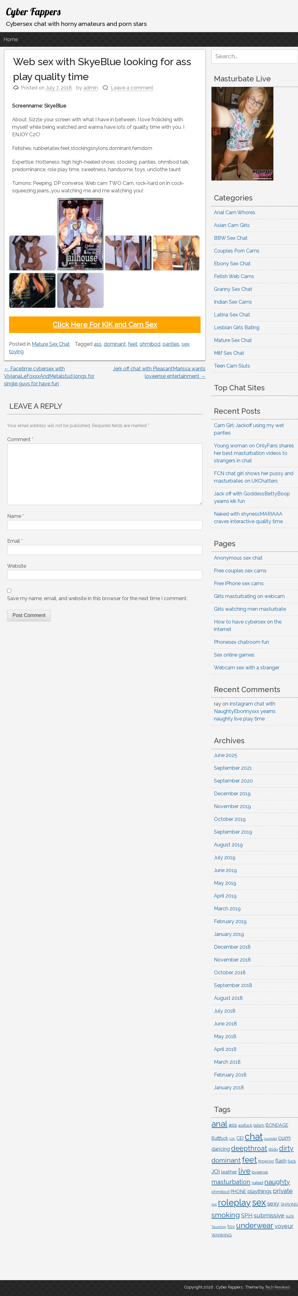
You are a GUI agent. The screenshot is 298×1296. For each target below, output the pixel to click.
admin (90, 88)
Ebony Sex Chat (232, 264)
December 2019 (232, 794)
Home (10, 39)
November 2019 (232, 806)
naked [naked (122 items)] (257, 1182)
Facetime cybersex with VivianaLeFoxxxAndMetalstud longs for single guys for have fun (49, 376)
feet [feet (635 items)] (249, 1159)
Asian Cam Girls (232, 225)
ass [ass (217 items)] (233, 1125)
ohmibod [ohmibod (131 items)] (220, 1191)
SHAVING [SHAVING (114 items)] (289, 1204)
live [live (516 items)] (244, 1171)
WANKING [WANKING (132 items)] (221, 1234)
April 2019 (225, 896)
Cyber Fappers (33, 11)
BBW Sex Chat (231, 238)
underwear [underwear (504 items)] (254, 1225)
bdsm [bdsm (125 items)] (258, 1125)
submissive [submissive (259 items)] (269, 1215)
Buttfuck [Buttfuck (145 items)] (219, 1138)
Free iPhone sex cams (239, 583)
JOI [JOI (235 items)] (215, 1171)
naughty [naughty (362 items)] (277, 1182)
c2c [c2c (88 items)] (232, 1138)
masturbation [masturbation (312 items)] (230, 1182)
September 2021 (233, 768)
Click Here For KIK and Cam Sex (105, 324)
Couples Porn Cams (236, 251)
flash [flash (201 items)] (280, 1161)
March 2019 (227, 909)
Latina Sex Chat (232, 315)
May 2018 (225, 1036)
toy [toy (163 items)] (231, 1226)
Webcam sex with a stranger (246, 668)
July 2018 (224, 1011)
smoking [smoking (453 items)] (225, 1215)
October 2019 (230, 819)
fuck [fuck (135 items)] (292, 1161)
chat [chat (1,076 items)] (254, 1136)
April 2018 (225, 1049)
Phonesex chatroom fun (241, 642)
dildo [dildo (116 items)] (273, 1149)
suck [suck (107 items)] (290, 1216)
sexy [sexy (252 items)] (273, 1203)
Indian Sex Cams (233, 302)
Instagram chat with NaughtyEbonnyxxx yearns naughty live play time (245, 711)
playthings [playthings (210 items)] (260, 1191)
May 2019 (225, 883)
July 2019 (224, 857)
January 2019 (229, 934)
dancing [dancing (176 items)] (220, 1149)
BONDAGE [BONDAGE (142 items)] (277, 1125)
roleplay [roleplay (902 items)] (234, 1202)
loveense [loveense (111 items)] (260, 1172)
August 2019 (228, 845)
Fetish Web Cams (234, 276)
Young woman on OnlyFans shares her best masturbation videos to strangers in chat (254, 453)
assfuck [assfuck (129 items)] (245, 1125)
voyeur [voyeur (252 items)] (284, 1226)
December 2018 (232, 947)
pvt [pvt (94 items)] (214, 1204)
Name (15, 516)
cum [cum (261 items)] (284, 1137)
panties (171, 344)
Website (16, 566)
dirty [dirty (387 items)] (286, 1148)
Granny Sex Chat (233, 289)
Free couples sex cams (240, 571)
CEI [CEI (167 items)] (240, 1138)
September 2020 (233, 781)
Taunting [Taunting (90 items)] (218, 1227)
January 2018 (229, 1088)
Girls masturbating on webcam (249, 596)
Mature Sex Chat (51, 344)
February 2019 (230, 921)
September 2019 (233, 832)
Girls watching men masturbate (250, 609)
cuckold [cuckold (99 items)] (270, 1138)
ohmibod (150, 344)
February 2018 (230, 1075)
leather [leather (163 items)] (229, 1172)
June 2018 (225, 1024)
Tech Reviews (277, 1287)
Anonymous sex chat (238, 558)
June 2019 (225, 870)
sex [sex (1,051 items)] (259, 1202)
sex (185, 344)
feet (132, 344)
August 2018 (228, 998)
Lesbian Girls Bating (236, 327)
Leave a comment (132, 88)
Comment (20, 439)
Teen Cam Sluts (232, 366)
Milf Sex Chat (229, 353)
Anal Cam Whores (234, 212)
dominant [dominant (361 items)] (226, 1160)
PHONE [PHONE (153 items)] (238, 1191)
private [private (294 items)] (283, 1191)
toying (16, 351)
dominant (115, 344)
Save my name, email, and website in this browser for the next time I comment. (97, 598)
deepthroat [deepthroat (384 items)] (249, 1148)
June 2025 (225, 755)
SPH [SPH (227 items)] (247, 1215)
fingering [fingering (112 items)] (266, 1161)
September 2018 (233, 985)
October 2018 (230, 973)
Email (15, 541)
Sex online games (234, 655)
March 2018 (227, 1062)
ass (98, 344)
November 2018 (232, 960)
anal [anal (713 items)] (219, 1124)
